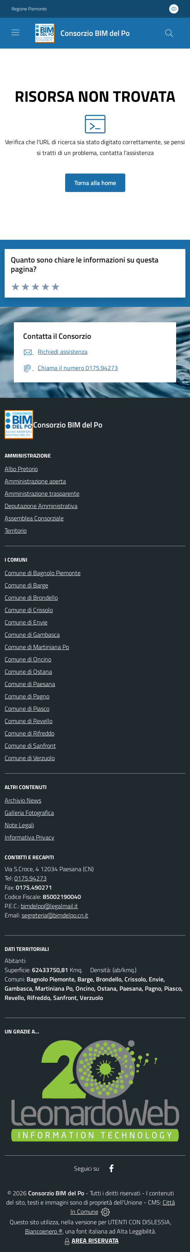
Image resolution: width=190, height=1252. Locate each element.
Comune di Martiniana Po (37, 646)
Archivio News (23, 800)
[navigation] (15, 32)
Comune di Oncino (28, 659)
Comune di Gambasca (32, 634)
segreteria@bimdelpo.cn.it (55, 915)
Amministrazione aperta (35, 481)
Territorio (16, 530)
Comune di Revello (28, 720)
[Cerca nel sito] (169, 33)
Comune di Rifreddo (29, 733)
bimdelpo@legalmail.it (49, 905)
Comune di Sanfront (30, 745)
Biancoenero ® (43, 1231)
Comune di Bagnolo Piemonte (43, 572)
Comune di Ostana (28, 671)
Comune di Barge (26, 585)
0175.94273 (30, 878)
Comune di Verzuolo (30, 757)
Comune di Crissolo (29, 609)
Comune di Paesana (30, 683)
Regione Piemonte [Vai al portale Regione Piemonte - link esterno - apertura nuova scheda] (29, 8)
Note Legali (19, 825)
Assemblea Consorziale (34, 518)
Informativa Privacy (29, 837)
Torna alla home (95, 182)
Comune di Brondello (31, 597)
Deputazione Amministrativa (41, 505)
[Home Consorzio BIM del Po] (79, 33)
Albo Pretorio (21, 468)
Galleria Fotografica (29, 812)
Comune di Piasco (27, 708)
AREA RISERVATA (90, 1240)
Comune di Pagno (27, 696)
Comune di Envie (26, 622)
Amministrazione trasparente (42, 493)
